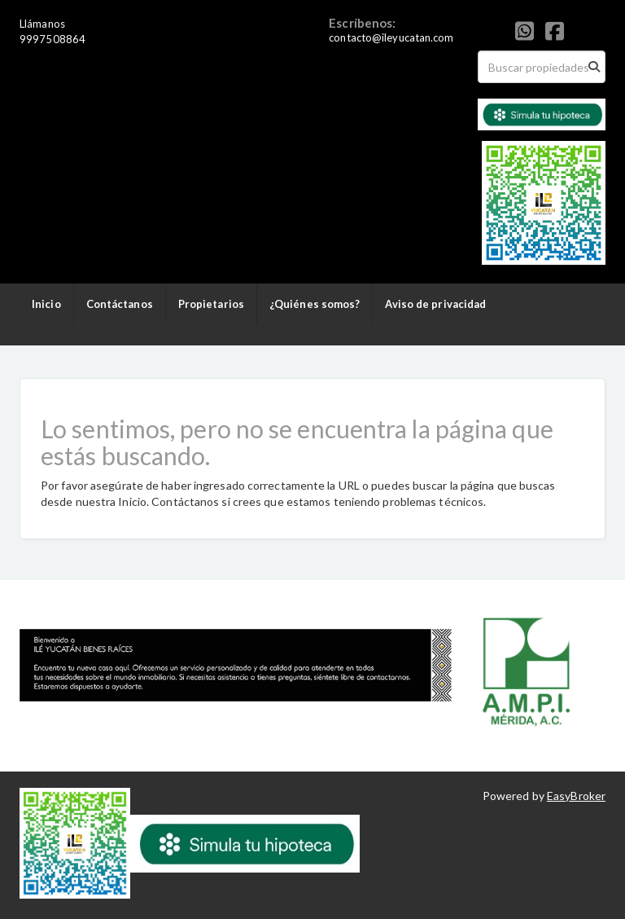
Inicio (46, 303)
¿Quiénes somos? (315, 303)
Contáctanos (119, 303)
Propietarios (211, 303)
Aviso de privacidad (435, 303)
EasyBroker (576, 795)
